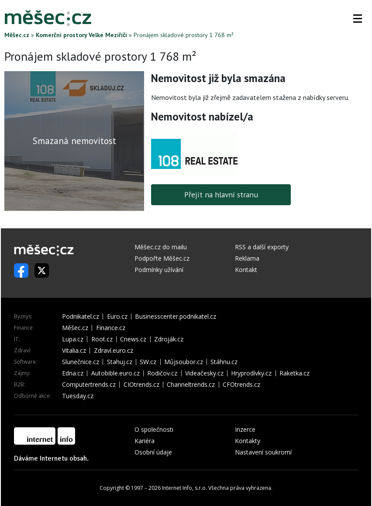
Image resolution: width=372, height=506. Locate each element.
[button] (357, 18)
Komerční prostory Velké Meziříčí (81, 35)
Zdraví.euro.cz (113, 351)
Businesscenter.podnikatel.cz (175, 316)
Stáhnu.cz (224, 362)
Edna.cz (72, 373)
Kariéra (144, 441)
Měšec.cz (16, 35)
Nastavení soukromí (263, 452)
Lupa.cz (72, 339)
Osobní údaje (153, 452)
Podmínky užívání (158, 269)
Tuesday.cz (77, 396)
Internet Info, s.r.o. (184, 488)
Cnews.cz (133, 339)
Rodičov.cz (162, 373)
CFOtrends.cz (241, 385)
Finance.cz (110, 328)
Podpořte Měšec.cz (161, 258)
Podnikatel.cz (80, 316)
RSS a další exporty (262, 247)
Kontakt (246, 269)
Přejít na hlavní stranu (221, 194)
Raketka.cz (294, 373)
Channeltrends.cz (191, 385)
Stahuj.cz (119, 362)
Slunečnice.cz (80, 362)
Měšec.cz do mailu (160, 247)
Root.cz (102, 339)
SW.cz (148, 362)
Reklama (247, 258)
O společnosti (153, 429)
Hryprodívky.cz (251, 373)
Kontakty (247, 441)
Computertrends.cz (89, 385)
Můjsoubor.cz (183, 362)
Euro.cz (117, 316)
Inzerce (245, 429)
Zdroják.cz (168, 339)
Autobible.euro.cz (115, 373)
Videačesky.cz (204, 373)
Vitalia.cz (74, 351)
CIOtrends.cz (141, 385)
